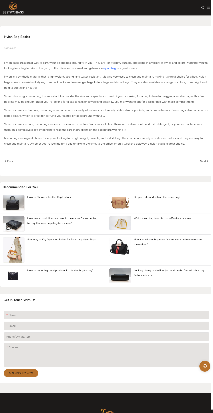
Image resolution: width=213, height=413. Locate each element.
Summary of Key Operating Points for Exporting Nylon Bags (61, 239)
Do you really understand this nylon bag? (157, 197)
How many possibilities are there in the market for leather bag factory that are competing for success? (62, 221)
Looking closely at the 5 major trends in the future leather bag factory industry (169, 273)
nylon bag (109, 68)
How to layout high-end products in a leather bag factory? (60, 270)
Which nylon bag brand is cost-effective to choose (162, 218)
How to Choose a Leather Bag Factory (49, 197)
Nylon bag (10, 63)
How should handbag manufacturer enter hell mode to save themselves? (168, 242)
